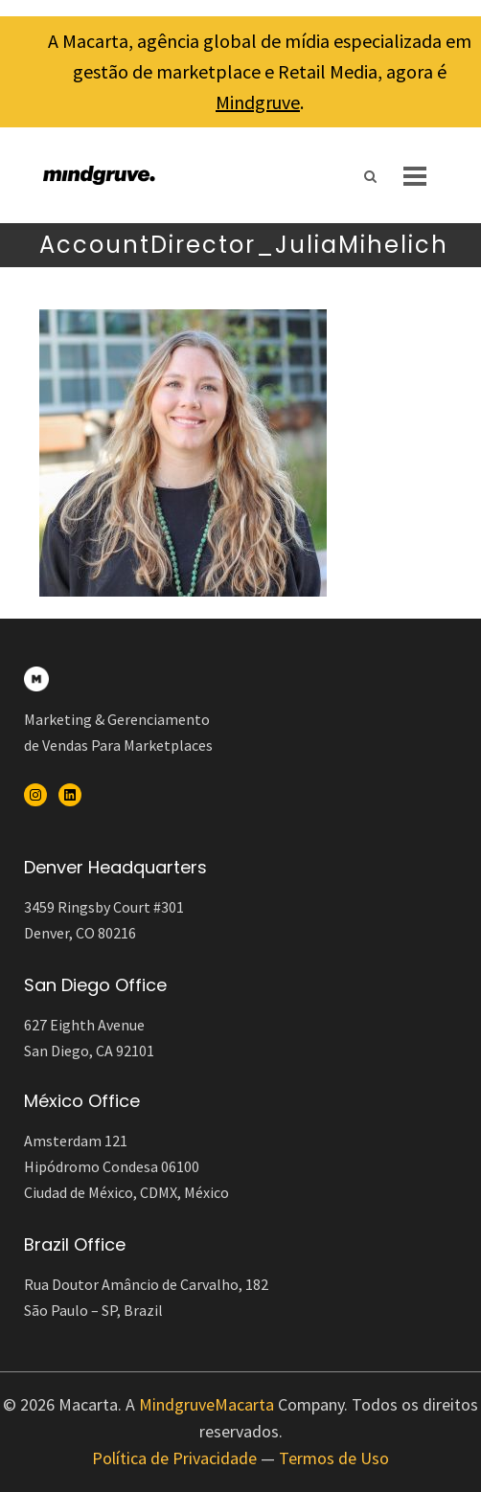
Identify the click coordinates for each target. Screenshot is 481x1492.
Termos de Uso (334, 1458)
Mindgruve (258, 102)
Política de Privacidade (174, 1458)
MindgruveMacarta (206, 1404)
